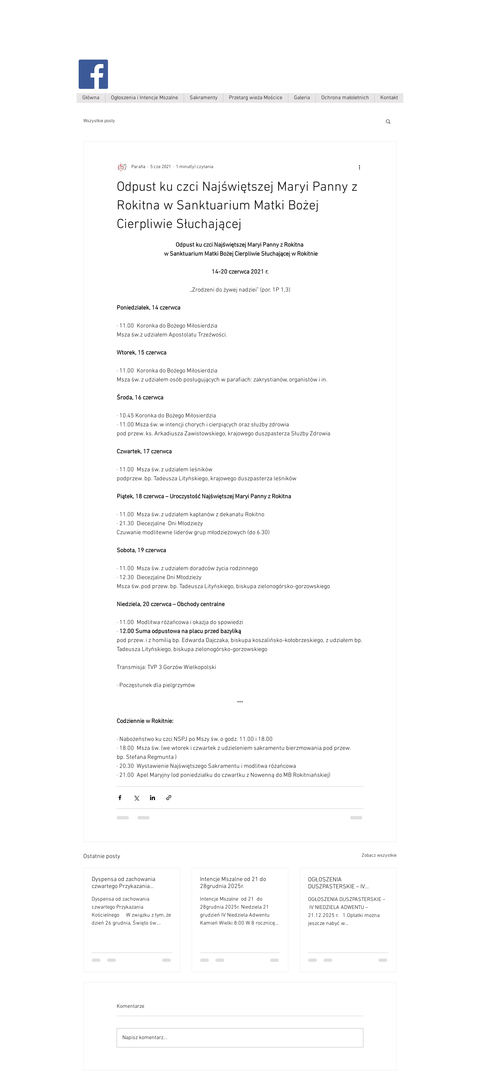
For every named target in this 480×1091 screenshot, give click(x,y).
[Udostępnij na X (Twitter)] (136, 797)
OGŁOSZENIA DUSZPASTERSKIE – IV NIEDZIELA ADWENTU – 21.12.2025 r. (337, 883)
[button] (388, 121)
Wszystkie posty (99, 121)
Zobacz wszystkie (379, 855)
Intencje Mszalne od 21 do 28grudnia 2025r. (233, 883)
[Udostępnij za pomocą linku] (169, 797)
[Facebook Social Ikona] (93, 74)
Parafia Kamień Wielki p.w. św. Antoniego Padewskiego (145, 35)
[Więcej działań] (359, 167)
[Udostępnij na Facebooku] (120, 797)
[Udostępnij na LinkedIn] (152, 797)
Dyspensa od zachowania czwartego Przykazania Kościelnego (123, 883)
